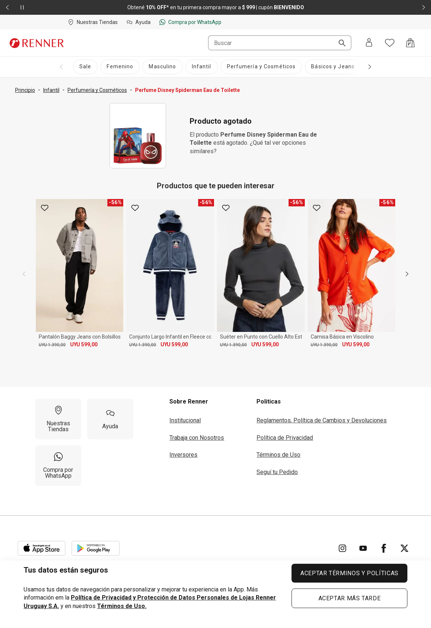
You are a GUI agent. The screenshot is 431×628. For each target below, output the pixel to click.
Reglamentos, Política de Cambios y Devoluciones (321, 420)
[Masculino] (162, 66)
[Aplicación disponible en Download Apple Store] (42, 548)
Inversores (183, 454)
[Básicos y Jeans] (333, 66)
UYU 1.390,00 (52, 344)
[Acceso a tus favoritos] (390, 43)
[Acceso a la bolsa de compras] (410, 43)
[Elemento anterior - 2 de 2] (7, 7)
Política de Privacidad (284, 437)
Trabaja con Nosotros (196, 437)
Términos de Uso (278, 454)
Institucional (185, 420)
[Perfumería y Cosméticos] (261, 66)
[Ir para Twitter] (404, 548)
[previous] (24, 274)
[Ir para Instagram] (342, 548)
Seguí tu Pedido (277, 472)
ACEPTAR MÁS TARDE (349, 598)
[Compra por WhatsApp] (58, 465)
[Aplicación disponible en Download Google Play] (96, 548)
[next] (407, 274)
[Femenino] (119, 66)
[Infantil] (202, 66)
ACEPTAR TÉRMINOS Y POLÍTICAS (349, 573)
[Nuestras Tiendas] (58, 419)
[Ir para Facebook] (384, 548)
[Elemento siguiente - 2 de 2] (423, 7)
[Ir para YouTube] (363, 548)
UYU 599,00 (83, 344)
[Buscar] (339, 43)
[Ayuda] (110, 419)
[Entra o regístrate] (369, 43)
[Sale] (85, 66)
